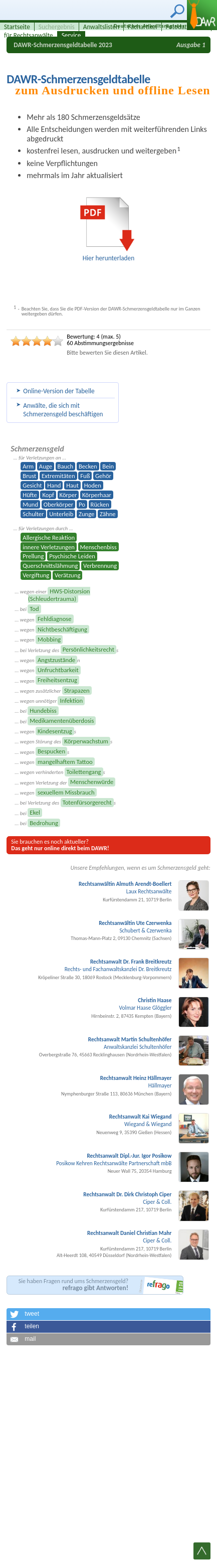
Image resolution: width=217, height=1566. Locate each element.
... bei (28, 608)
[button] (108, 1314)
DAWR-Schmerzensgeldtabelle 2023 (63, 45)
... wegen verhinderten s (60, 771)
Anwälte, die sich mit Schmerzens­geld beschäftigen (63, 409)
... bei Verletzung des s (66, 649)
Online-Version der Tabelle (58, 391)
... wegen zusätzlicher (53, 690)
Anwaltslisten (101, 27)
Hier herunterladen (109, 258)
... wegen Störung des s (63, 741)
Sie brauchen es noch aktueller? (60, 845)
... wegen (44, 618)
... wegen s (45, 731)
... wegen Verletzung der (65, 782)
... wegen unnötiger (50, 700)
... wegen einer (52, 595)
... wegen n (47, 660)
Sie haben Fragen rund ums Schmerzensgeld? (73, 1285)
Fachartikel (142, 27)
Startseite (17, 27)
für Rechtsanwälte (28, 35)
